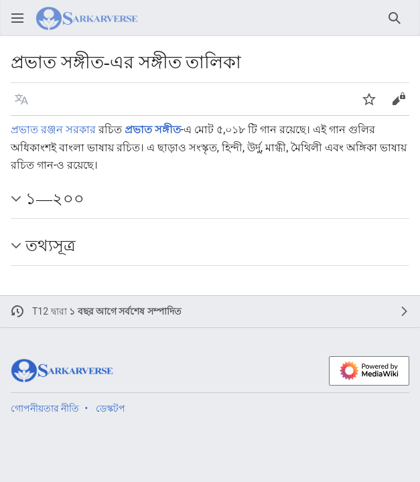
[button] (21, 99)
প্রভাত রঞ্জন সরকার (53, 129)
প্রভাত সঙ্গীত (153, 129)
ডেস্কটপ (110, 408)
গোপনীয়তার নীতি (45, 408)
